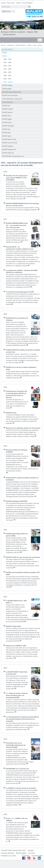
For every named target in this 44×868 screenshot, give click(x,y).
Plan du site (10, 3)
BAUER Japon (6, 136)
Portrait (4, 53)
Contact (18, 3)
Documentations (27, 3)
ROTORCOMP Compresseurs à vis (13, 156)
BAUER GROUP (20, 45)
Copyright (31, 850)
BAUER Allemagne (8, 126)
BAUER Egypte (7, 119)
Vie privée (31, 853)
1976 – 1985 (7, 69)
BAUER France (7, 122)
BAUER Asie (6, 105)
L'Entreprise (10, 45)
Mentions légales (21, 853)
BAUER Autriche (7, 112)
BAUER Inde (6, 129)
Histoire (29, 45)
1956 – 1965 (7, 62)
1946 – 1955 (7, 59)
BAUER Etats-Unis (8, 153)
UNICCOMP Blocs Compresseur (12, 99)
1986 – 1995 (7, 72)
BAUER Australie (7, 109)
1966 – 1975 (7, 66)
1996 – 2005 (7, 75)
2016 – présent (8, 82)
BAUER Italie (6, 132)
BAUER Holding (7, 85)
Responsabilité (6, 89)
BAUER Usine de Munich (10, 95)
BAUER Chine (6, 116)
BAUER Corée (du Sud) (9, 143)
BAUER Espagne (7, 146)
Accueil (3, 3)
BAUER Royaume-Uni (9, 149)
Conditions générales (7, 853)
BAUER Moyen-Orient (9, 139)
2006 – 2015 (7, 79)
